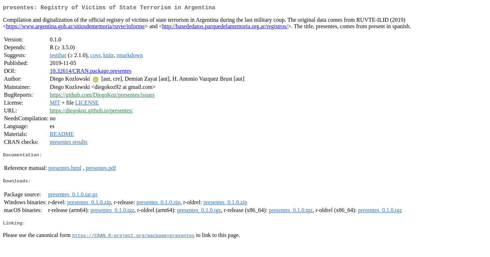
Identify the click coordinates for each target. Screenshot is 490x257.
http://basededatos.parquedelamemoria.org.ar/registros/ (225, 28)
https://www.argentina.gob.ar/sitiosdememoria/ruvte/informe (75, 28)
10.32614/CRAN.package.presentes (90, 72)
